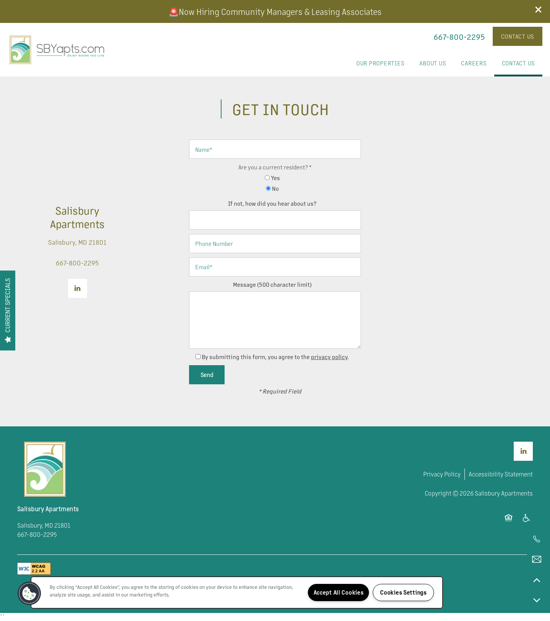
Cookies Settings (403, 592)
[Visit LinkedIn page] (77, 288)
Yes (272, 177)
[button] (538, 9)
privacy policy (329, 356)
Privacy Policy (442, 474)
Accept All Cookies (339, 592)
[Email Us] (536, 559)
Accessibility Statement (501, 474)
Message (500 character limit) (272, 284)
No (272, 188)
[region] (237, 592)
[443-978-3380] (536, 539)
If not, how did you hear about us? (272, 203)
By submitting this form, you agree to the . (275, 356)
